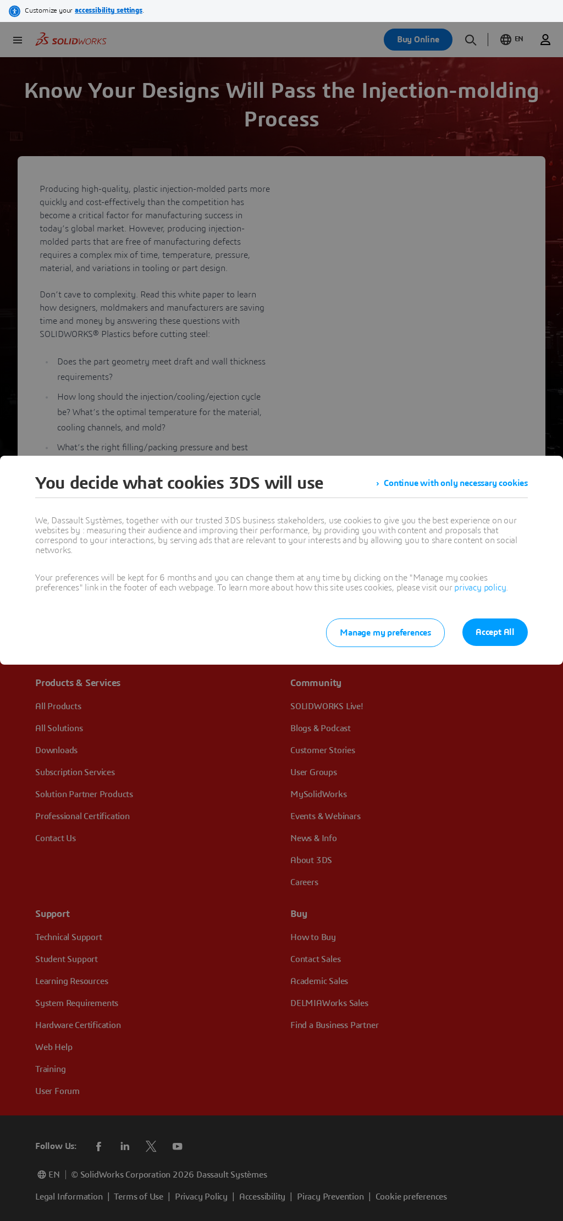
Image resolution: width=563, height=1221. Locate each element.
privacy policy (480, 587)
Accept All (495, 632)
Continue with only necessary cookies (456, 483)
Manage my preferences (385, 632)
